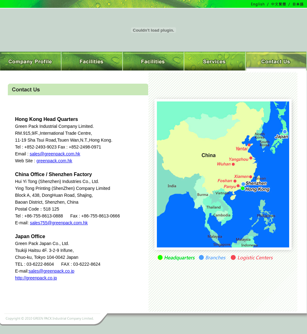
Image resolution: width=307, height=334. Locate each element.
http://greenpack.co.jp (36, 277)
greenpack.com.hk (54, 160)
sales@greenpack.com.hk (55, 153)
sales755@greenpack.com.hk (59, 222)
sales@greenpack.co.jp (52, 271)
